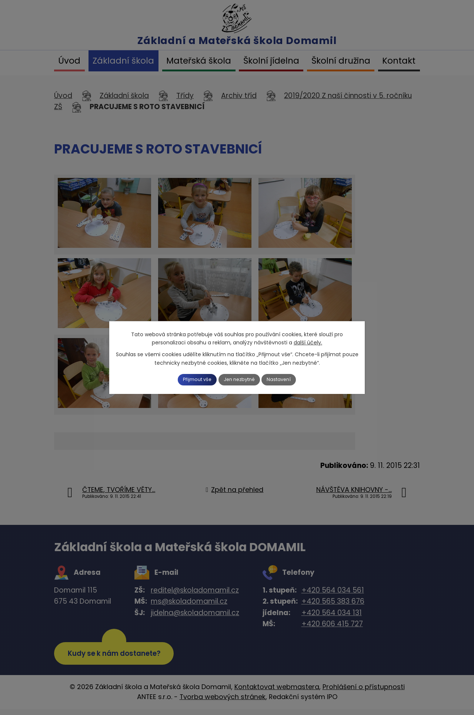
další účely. (308, 341)
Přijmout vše (190, 379)
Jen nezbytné (240, 379)
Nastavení (288, 379)
